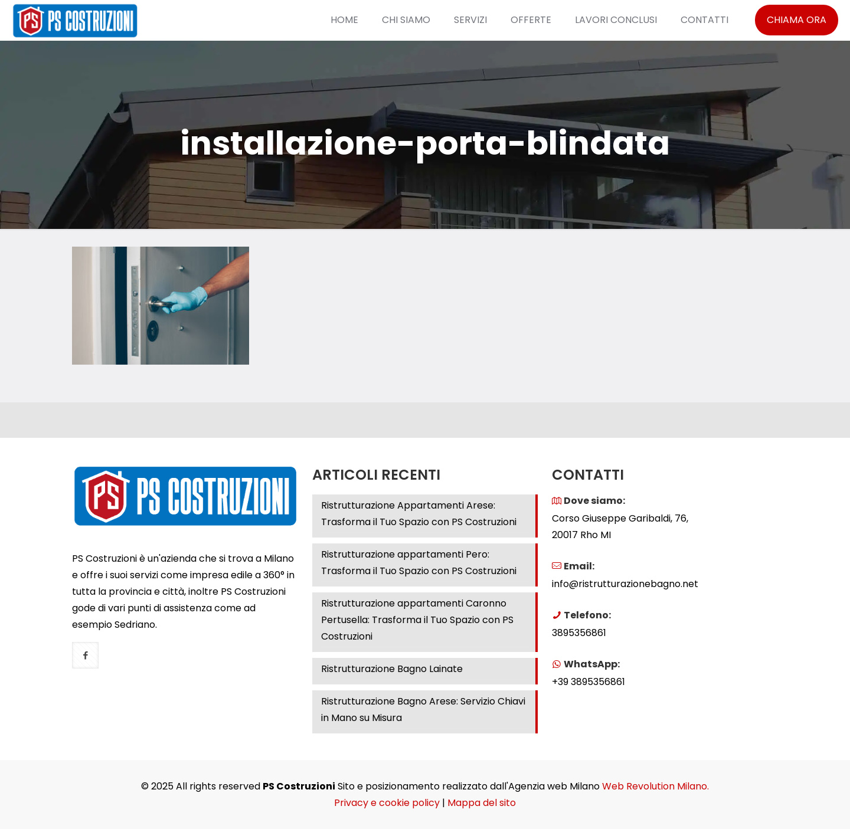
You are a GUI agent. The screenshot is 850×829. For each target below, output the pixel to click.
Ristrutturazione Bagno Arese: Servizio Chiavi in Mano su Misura (423, 709)
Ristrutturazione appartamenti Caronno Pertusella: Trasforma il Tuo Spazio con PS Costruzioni (417, 620)
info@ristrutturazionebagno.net (625, 584)
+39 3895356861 (588, 682)
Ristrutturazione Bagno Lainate (392, 669)
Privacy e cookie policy (387, 803)
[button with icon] (85, 655)
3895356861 (579, 633)
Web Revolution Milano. (655, 786)
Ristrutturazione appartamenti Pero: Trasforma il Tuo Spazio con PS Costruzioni (418, 563)
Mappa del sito (481, 803)
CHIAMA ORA (796, 20)
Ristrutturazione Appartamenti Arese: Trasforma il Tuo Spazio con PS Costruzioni (418, 514)
